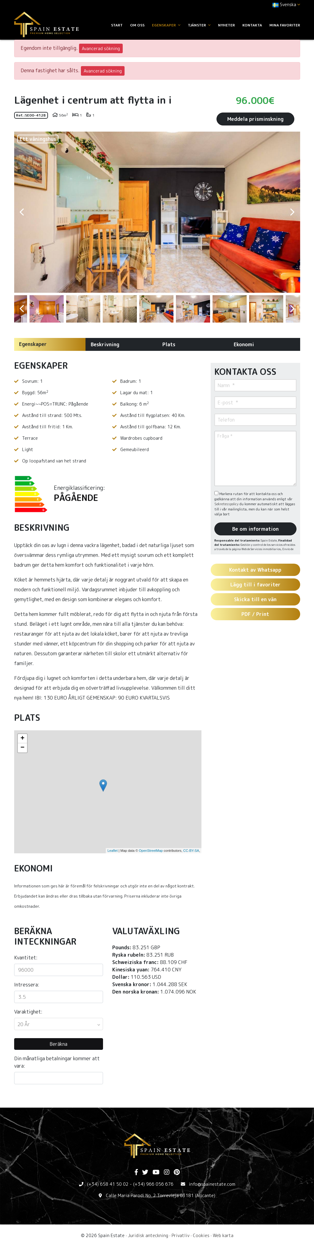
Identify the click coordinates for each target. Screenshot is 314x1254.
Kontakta (252, 25)
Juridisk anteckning (148, 1235)
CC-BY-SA (191, 850)
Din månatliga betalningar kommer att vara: (57, 1062)
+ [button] (22, 738)
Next (292, 212)
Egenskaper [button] (166, 25)
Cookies (201, 1235)
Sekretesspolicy (227, 504)
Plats (168, 344)
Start (117, 25)
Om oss (137, 25)
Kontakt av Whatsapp (255, 569)
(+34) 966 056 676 (153, 1184)
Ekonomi (244, 344)
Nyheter (226, 25)
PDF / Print (255, 614)
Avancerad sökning (101, 48)
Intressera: (26, 984)
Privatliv (180, 1235)
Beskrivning (105, 344)
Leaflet (112, 850)
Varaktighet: (28, 1011)
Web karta (223, 1235)
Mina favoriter (284, 25)
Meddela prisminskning (255, 119)
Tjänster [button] (199, 25)
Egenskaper (33, 344)
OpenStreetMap (151, 850)
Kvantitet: (26, 957)
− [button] (22, 747)
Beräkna (58, 1044)
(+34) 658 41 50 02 (108, 1184)
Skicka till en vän (255, 599)
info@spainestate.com (212, 1184)
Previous (22, 212)
